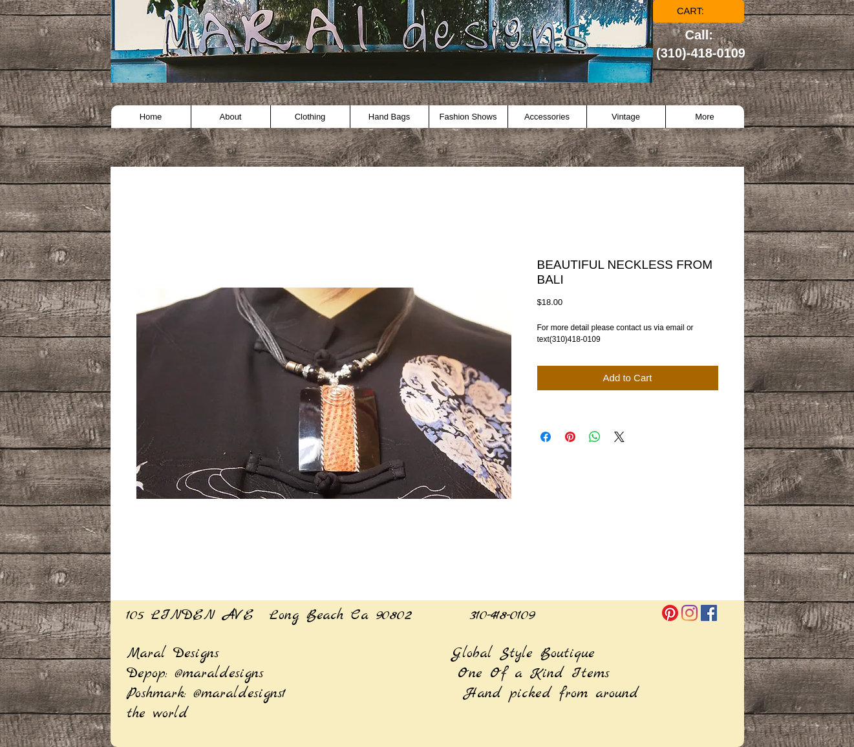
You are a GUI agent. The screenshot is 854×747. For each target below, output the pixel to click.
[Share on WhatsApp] (595, 437)
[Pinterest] (670, 613)
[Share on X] (619, 437)
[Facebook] (709, 613)
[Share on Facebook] (545, 437)
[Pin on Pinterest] (570, 437)
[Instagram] (689, 613)
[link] (699, 11)
